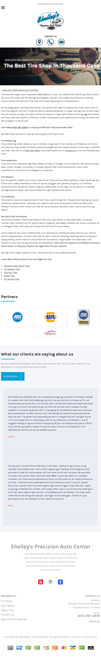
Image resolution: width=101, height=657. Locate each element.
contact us (70, 150)
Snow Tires (9, 275)
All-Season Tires (12, 269)
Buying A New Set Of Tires (17, 266)
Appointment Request (14, 619)
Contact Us (7, 614)
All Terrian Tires (11, 279)
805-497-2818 (20, 127)
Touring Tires (10, 272)
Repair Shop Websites (36, 637)
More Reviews (12, 376)
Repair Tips (7, 610)
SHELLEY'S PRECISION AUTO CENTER (24, 60)
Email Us (94, 621)
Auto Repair (8, 605)
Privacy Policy (89, 637)
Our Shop (6, 601)
